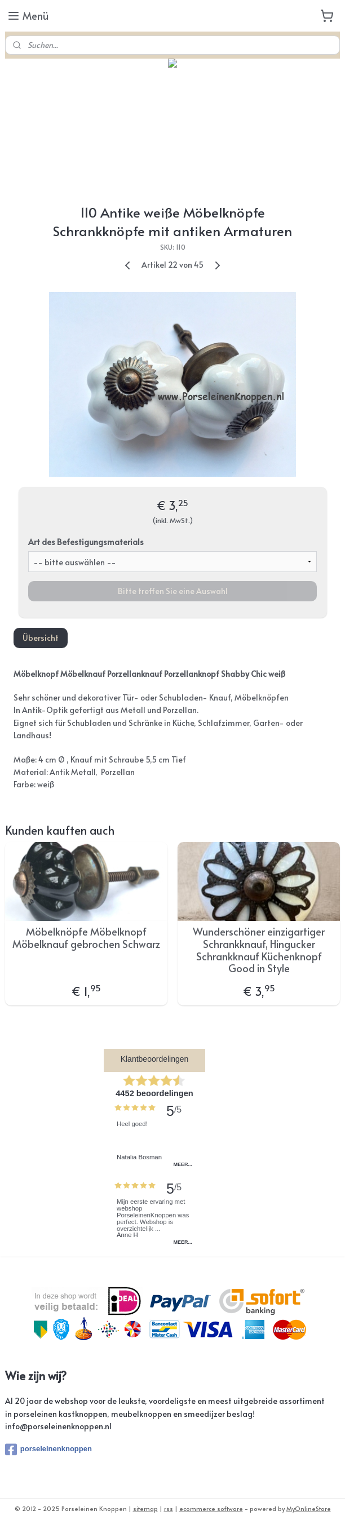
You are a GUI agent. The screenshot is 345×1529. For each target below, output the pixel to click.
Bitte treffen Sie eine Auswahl (173, 590)
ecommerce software (211, 1508)
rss (168, 1508)
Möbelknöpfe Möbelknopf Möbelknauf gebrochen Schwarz (86, 937)
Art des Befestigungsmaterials (86, 541)
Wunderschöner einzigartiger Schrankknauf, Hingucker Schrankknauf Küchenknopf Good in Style (259, 949)
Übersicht (41, 637)
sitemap (145, 1508)
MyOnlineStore (308, 1508)
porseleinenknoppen (48, 1449)
